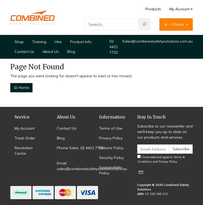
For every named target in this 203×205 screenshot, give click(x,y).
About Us (51, 51)
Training (39, 41)
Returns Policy (111, 147)
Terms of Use (110, 128)
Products (153, 9)
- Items (174, 24)
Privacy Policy (111, 138)
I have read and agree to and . (161, 159)
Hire (58, 41)
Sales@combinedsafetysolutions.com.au (157, 41)
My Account (25, 128)
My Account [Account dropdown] (179, 9)
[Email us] (141, 172)
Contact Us (24, 51)
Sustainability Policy (110, 170)
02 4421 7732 (113, 47)
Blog (71, 51)
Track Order (25, 138)
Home (21, 87)
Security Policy (111, 157)
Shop (19, 41)
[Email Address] (153, 149)
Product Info (80, 41)
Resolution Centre (24, 150)
